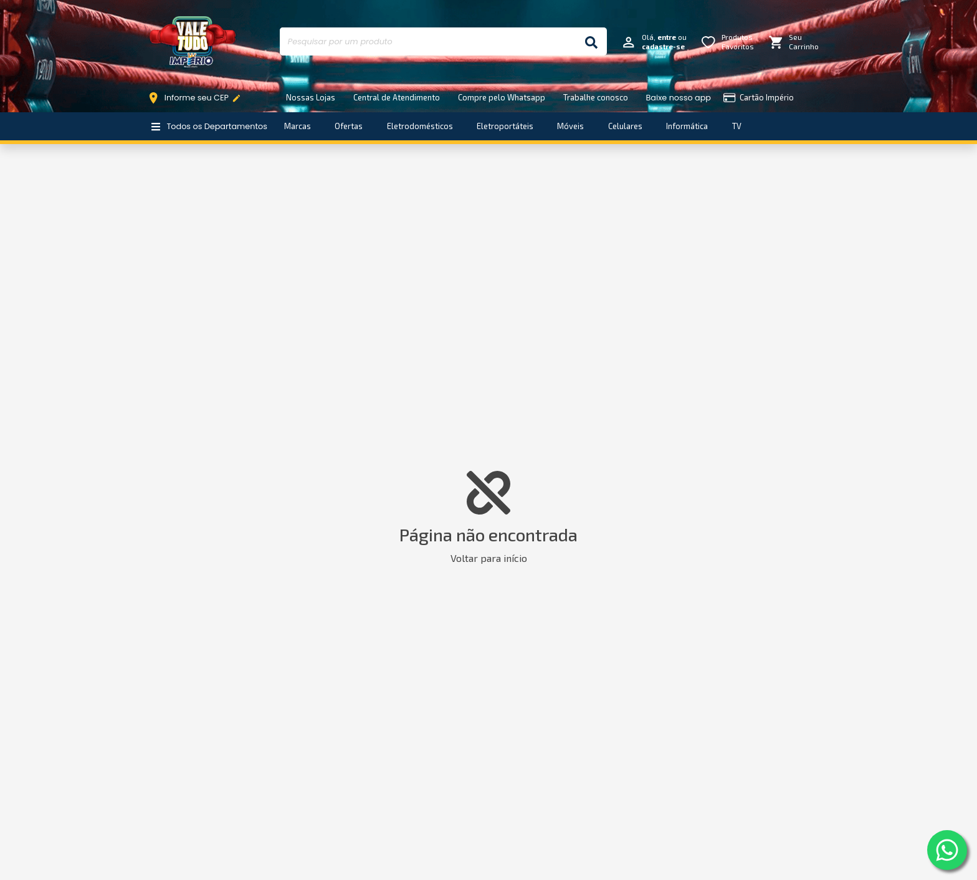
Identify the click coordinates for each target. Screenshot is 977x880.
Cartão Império (758, 98)
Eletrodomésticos (420, 126)
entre (666, 37)
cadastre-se (663, 46)
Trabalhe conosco (595, 97)
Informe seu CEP (197, 98)
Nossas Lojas (310, 97)
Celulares (625, 126)
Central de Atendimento (396, 97)
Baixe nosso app (678, 97)
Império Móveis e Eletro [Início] (192, 41)
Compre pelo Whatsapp (501, 97)
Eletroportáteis (505, 126)
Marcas (297, 126)
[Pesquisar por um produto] (428, 41)
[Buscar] (591, 41)
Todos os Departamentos (209, 126)
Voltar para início (488, 558)
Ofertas (349, 126)
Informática (687, 126)
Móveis (570, 126)
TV (736, 126)
